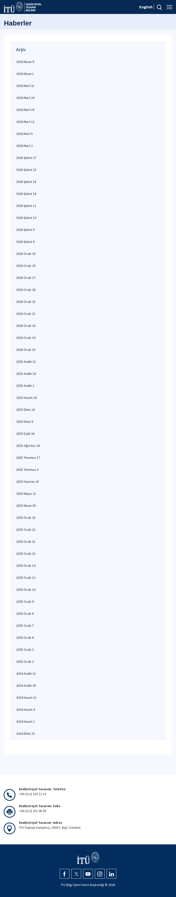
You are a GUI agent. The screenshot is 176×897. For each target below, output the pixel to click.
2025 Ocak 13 (25, 577)
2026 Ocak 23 (25, 301)
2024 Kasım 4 (25, 709)
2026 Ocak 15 (25, 349)
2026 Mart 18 (25, 109)
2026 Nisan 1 (25, 73)
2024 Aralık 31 (26, 673)
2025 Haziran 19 (27, 481)
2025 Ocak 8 (25, 613)
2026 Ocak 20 (25, 325)
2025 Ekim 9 (24, 421)
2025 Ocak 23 (25, 517)
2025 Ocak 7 (25, 625)
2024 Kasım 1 (25, 721)
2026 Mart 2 (24, 145)
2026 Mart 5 (24, 133)
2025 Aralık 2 (25, 385)
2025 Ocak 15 (25, 553)
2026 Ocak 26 (25, 289)
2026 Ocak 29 (25, 265)
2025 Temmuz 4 (27, 469)
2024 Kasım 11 (26, 697)
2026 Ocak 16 (25, 337)
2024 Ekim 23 (25, 733)
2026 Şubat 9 (25, 229)
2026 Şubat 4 (25, 241)
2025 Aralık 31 (26, 361)
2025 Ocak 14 (25, 565)
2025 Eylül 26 (25, 433)
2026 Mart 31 (25, 85)
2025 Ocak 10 (25, 589)
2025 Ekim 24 (25, 409)
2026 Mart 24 (25, 97)
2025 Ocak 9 (25, 601)
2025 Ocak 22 (25, 529)
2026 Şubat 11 (26, 205)
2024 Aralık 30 (26, 685)
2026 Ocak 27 (25, 277)
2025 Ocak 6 (25, 637)
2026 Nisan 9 (25, 61)
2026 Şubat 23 (26, 169)
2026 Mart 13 (25, 121)
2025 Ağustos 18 (28, 445)
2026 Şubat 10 (26, 217)
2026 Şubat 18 (26, 181)
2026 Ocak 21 (25, 313)
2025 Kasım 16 (26, 397)
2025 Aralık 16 (26, 373)
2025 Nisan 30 (26, 505)
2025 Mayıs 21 (26, 493)
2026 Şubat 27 (26, 157)
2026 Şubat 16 (26, 193)
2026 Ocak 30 (25, 253)
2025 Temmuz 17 (28, 457)
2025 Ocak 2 (25, 661)
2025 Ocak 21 (25, 541)
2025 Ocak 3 (25, 649)
